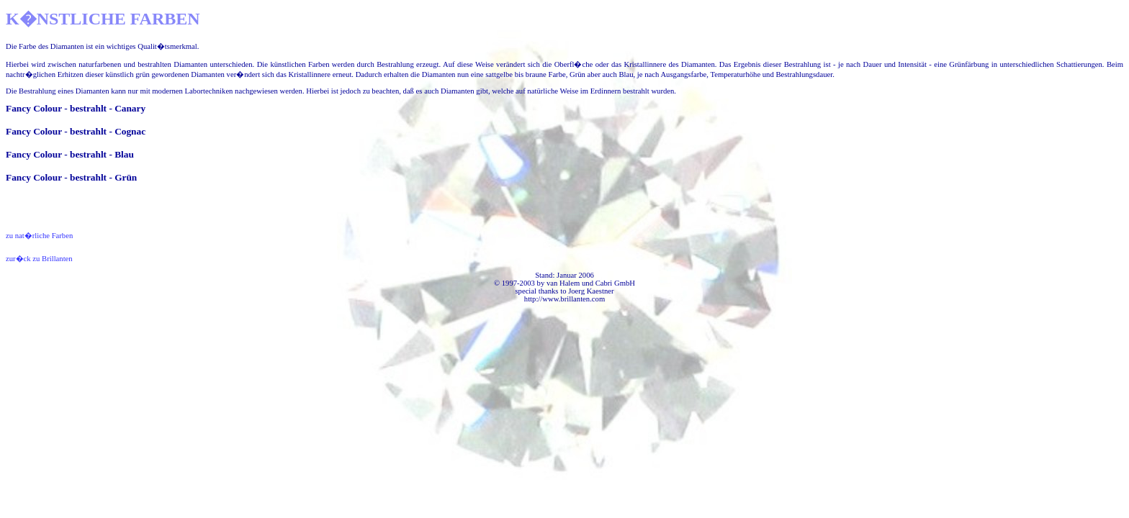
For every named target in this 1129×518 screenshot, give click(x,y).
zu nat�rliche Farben (39, 236)
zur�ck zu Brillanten (39, 259)
